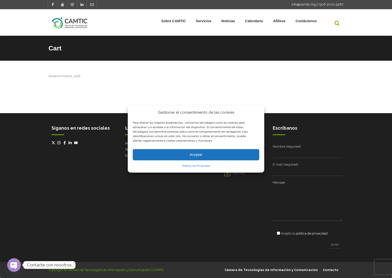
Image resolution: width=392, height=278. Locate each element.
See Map (234, 173)
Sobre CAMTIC (173, 22)
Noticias (228, 22)
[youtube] (76, 143)
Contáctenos (306, 22)
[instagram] (59, 143)
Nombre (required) (287, 146)
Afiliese (279, 22)
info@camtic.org (304, 4)
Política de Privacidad (196, 166)
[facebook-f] (65, 143)
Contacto (330, 270)
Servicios (203, 22)
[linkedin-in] (70, 143)
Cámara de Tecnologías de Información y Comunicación (271, 270)
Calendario (254, 22)
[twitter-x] (54, 143)
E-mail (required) (285, 164)
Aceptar (196, 154)
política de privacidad (312, 233)
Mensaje (279, 182)
